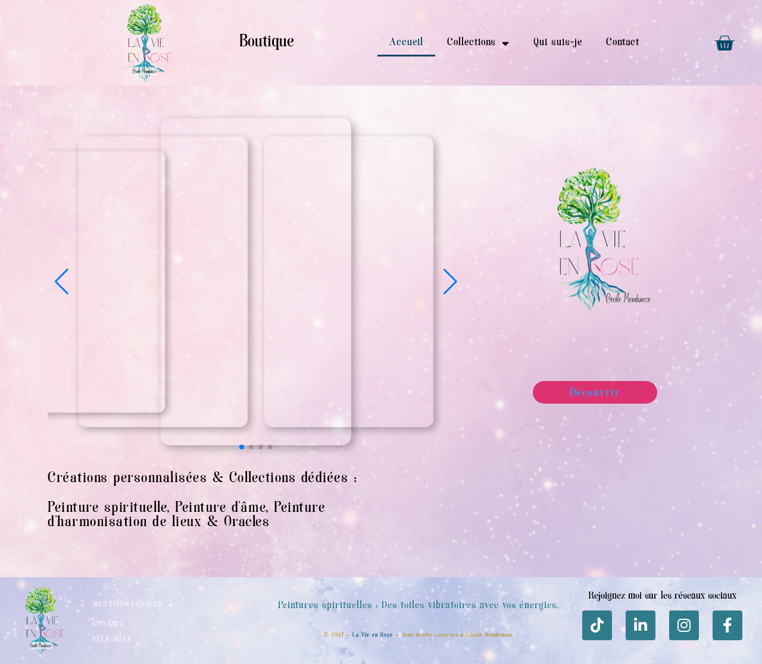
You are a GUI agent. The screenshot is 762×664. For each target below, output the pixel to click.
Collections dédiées (289, 479)
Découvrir (595, 393)
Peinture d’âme (220, 509)
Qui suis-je (557, 42)
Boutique (266, 42)
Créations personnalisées (127, 479)
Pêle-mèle (112, 640)
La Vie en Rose (372, 635)
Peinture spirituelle (107, 509)
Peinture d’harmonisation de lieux (186, 516)
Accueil (406, 42)
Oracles (247, 523)
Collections (478, 43)
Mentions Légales (133, 605)
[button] (450, 282)
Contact (622, 42)
